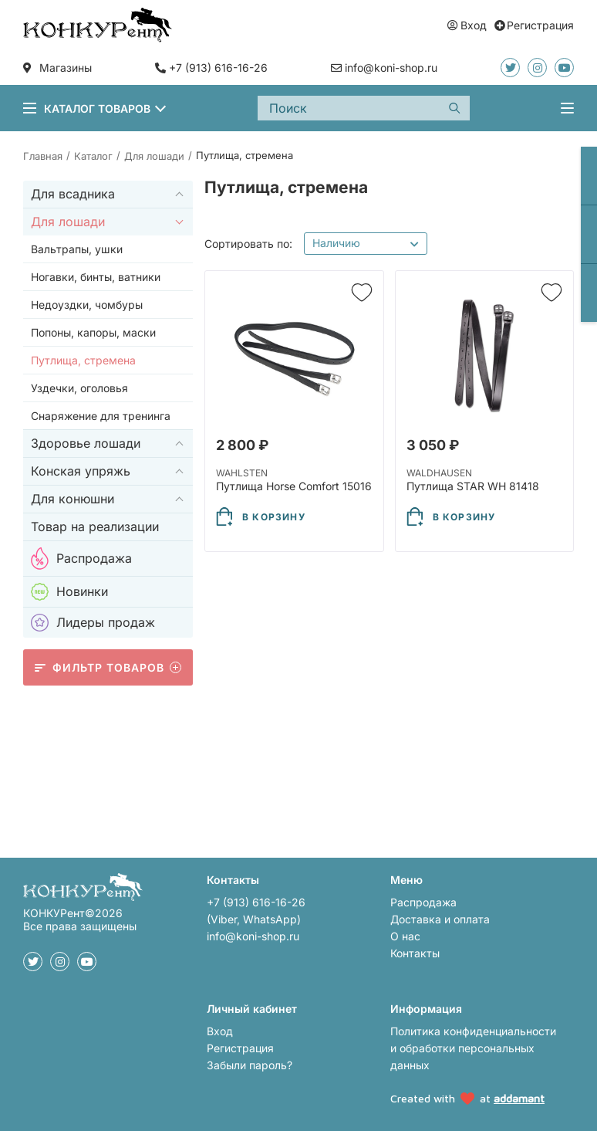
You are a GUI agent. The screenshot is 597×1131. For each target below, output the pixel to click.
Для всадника (73, 193)
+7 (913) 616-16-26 (218, 67)
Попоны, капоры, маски (93, 332)
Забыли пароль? (249, 1065)
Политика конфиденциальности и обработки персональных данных (473, 1048)
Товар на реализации (95, 526)
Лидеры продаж (93, 623)
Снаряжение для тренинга (100, 415)
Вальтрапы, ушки (77, 249)
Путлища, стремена (83, 360)
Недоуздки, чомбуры (87, 304)
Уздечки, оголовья (79, 387)
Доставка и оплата (440, 919)
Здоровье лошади (85, 443)
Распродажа (81, 558)
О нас (405, 936)
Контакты (415, 953)
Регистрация (240, 1048)
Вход (220, 1031)
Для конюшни (72, 498)
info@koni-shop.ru (253, 936)
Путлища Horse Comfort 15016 (294, 486)
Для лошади (68, 221)
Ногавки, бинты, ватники (95, 276)
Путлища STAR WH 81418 (472, 486)
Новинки (69, 592)
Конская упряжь (80, 471)
